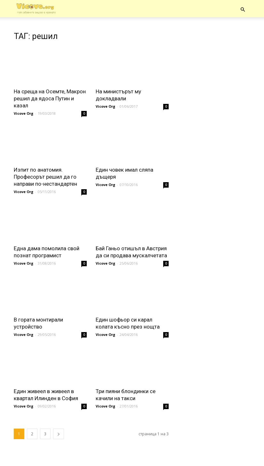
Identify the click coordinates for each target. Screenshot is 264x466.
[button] (243, 9)
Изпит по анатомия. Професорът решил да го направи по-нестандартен (45, 177)
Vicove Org (23, 113)
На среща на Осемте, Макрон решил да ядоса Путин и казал (50, 98)
